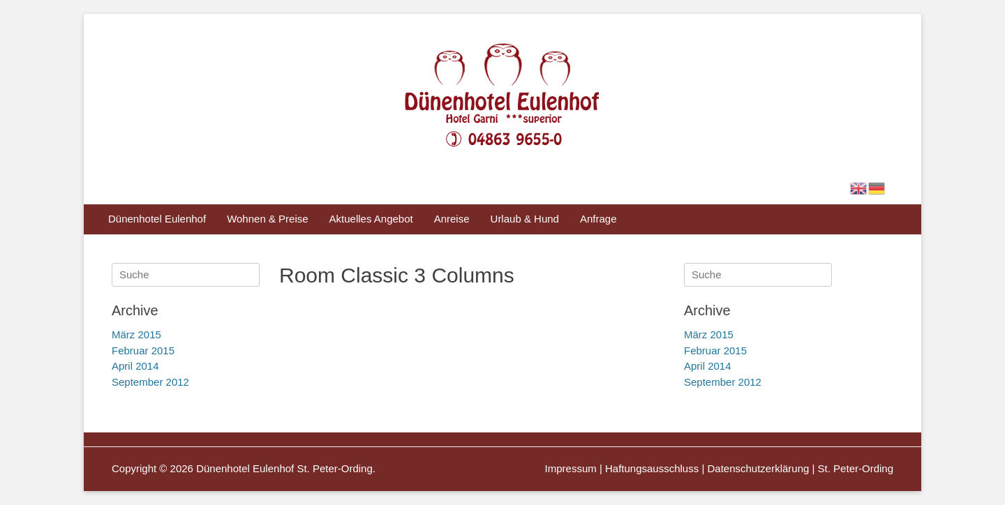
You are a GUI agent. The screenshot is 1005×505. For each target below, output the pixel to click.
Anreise (452, 219)
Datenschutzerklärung (758, 468)
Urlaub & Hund (525, 219)
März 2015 (709, 334)
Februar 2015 (715, 350)
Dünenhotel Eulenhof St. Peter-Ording (284, 468)
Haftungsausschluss (652, 468)
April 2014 (707, 366)
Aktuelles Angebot (371, 219)
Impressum (571, 468)
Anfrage (598, 219)
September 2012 (722, 382)
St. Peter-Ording (855, 468)
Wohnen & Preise (267, 219)
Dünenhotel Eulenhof (157, 219)
